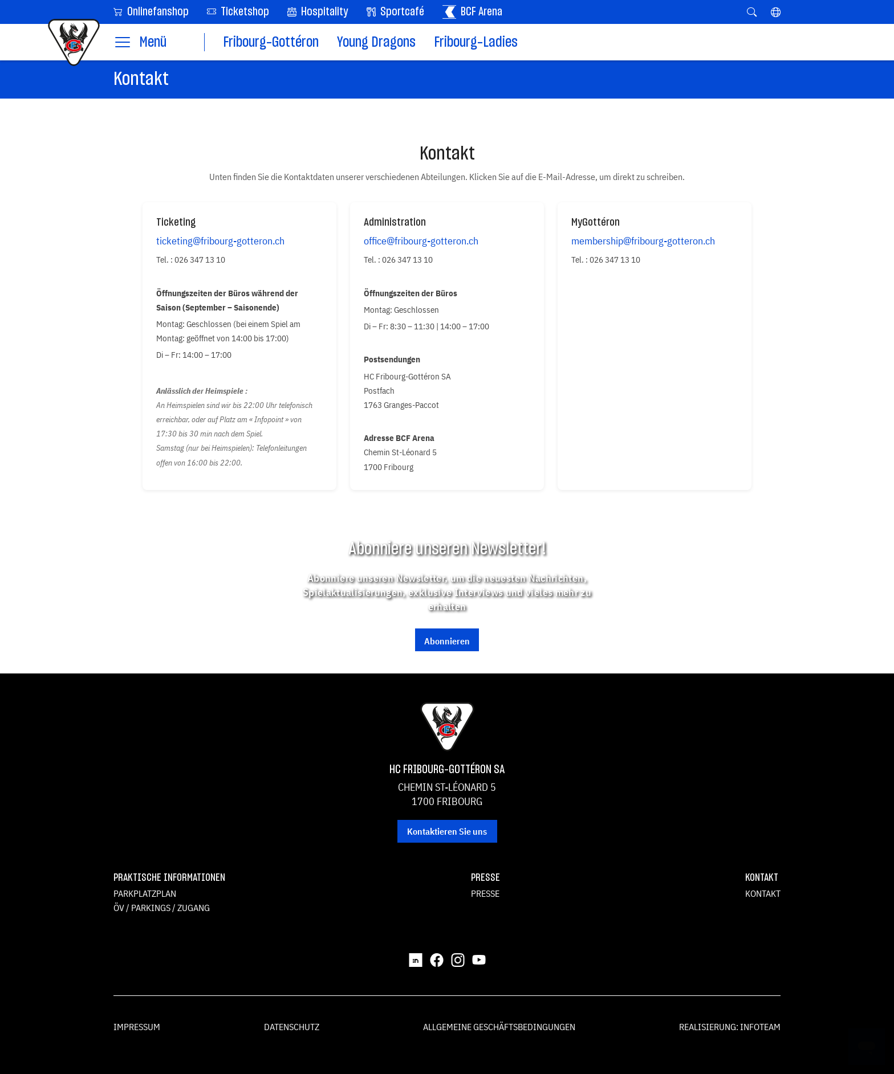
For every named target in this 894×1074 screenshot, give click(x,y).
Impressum (136, 1026)
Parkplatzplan (144, 893)
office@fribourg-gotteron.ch (421, 240)
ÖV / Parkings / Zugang (161, 907)
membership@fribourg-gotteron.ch (643, 240)
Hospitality (317, 12)
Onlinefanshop (151, 11)
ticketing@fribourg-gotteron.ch (220, 240)
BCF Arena (472, 12)
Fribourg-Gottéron (271, 42)
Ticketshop (238, 11)
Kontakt (763, 893)
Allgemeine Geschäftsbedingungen (499, 1026)
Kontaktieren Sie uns (447, 831)
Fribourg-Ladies (476, 42)
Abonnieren (447, 641)
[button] (776, 12)
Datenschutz (291, 1026)
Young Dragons (376, 42)
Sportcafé (395, 12)
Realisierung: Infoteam (730, 1026)
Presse (485, 893)
